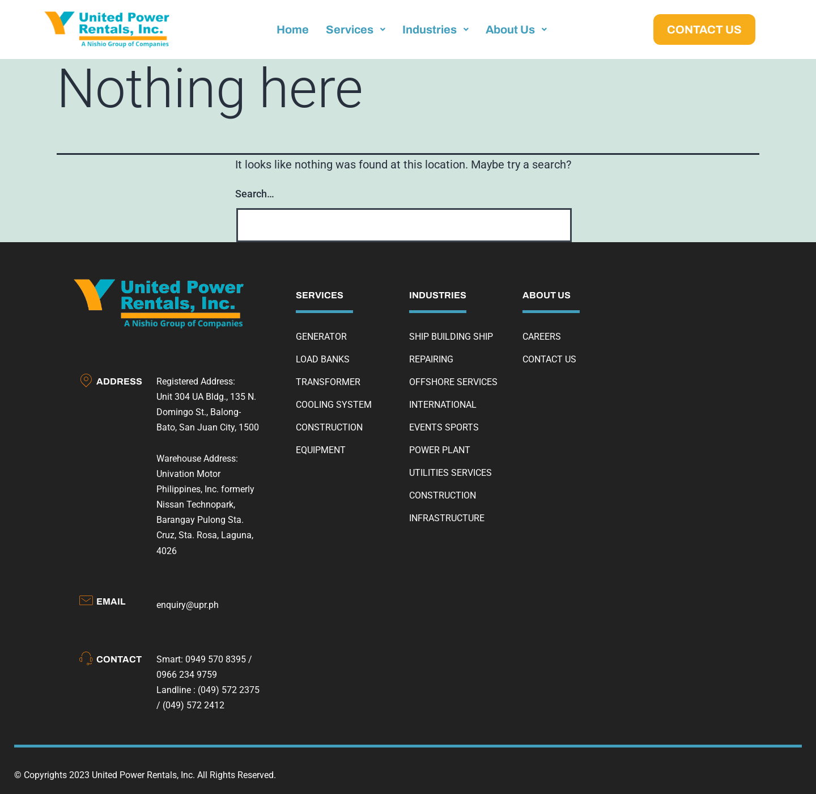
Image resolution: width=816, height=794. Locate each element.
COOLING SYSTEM (334, 404)
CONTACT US (549, 359)
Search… (254, 194)
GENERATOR (321, 336)
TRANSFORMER (328, 382)
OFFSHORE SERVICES (453, 382)
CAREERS (541, 336)
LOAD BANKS (323, 359)
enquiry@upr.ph (187, 604)
